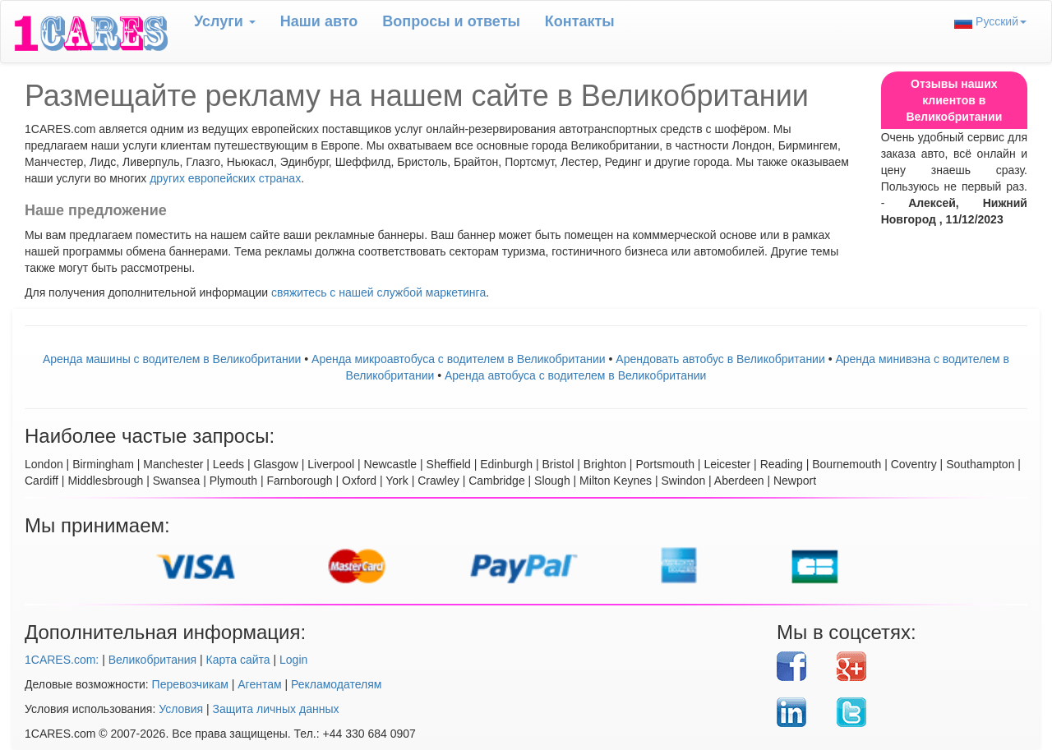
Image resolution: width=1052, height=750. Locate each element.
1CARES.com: (62, 659)
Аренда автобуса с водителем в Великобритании (575, 375)
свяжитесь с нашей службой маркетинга (378, 292)
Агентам (259, 684)
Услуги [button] (225, 21)
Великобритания (152, 659)
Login (293, 659)
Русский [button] (990, 22)
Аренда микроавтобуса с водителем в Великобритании (458, 359)
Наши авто (319, 21)
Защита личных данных (276, 708)
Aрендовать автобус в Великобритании (720, 359)
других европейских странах (225, 178)
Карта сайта (238, 659)
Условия (181, 708)
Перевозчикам (190, 684)
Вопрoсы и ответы (450, 21)
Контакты (580, 21)
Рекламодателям (336, 684)
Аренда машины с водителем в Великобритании (172, 359)
